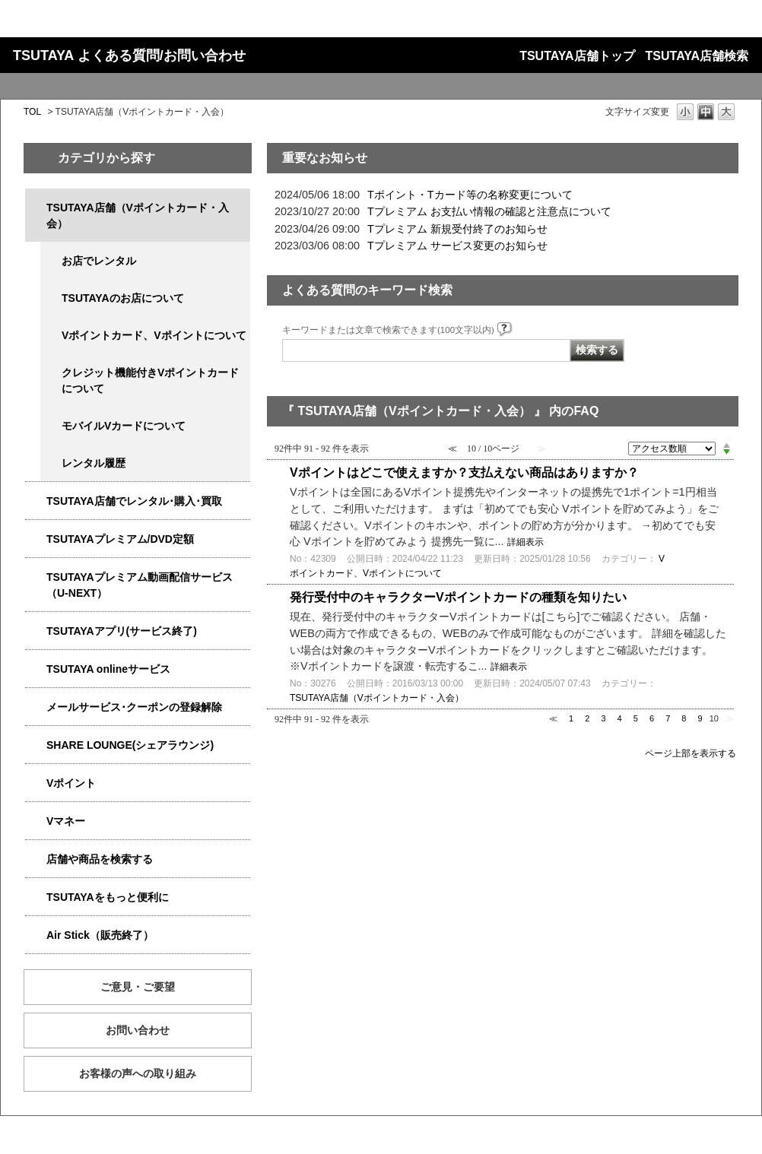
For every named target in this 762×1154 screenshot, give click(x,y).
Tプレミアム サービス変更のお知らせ (457, 245)
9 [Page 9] (700, 718)
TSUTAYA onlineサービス (108, 669)
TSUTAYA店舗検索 (697, 55)
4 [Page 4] (620, 718)
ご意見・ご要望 (137, 987)
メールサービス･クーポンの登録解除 (134, 707)
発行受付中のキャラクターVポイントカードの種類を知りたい (458, 597)
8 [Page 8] (683, 718)
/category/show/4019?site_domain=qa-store (36, 631)
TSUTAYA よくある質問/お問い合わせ (129, 55)
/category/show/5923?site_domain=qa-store (36, 577)
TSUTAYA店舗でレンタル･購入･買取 (134, 501)
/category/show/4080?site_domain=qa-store (36, 707)
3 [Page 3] (603, 718)
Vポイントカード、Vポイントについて (154, 335)
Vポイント (71, 783)
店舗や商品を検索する (99, 859)
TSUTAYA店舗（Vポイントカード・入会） (137, 215)
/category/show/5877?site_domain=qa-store (36, 745)
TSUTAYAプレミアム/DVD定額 (120, 539)
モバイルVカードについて (124, 426)
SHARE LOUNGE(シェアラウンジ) (130, 745)
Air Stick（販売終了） (100, 935)
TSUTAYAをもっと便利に (107, 897)
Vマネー (65, 821)
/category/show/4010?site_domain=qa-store (36, 669)
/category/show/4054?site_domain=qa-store (36, 501)
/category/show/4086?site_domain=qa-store (36, 859)
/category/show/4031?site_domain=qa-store (36, 539)
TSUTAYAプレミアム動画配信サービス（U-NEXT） (139, 585)
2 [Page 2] (587, 718)
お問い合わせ (138, 1030)
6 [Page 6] (651, 718)
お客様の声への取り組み (137, 1073)
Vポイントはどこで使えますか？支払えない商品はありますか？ (464, 472)
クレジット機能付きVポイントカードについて (150, 380)
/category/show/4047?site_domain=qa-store (36, 208)
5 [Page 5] (635, 718)
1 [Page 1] (571, 718)
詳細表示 (525, 542)
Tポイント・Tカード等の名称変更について (470, 195)
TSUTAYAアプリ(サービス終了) (121, 631)
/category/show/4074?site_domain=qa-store (36, 783)
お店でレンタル (99, 261)
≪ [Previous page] (553, 718)
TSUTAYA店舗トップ (576, 55)
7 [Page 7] (667, 718)
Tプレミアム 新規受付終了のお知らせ (457, 229)
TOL (32, 111)
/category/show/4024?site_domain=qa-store (36, 897)
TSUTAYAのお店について (123, 298)
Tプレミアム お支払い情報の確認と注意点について (489, 211)
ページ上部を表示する (690, 753)
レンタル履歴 (93, 463)
